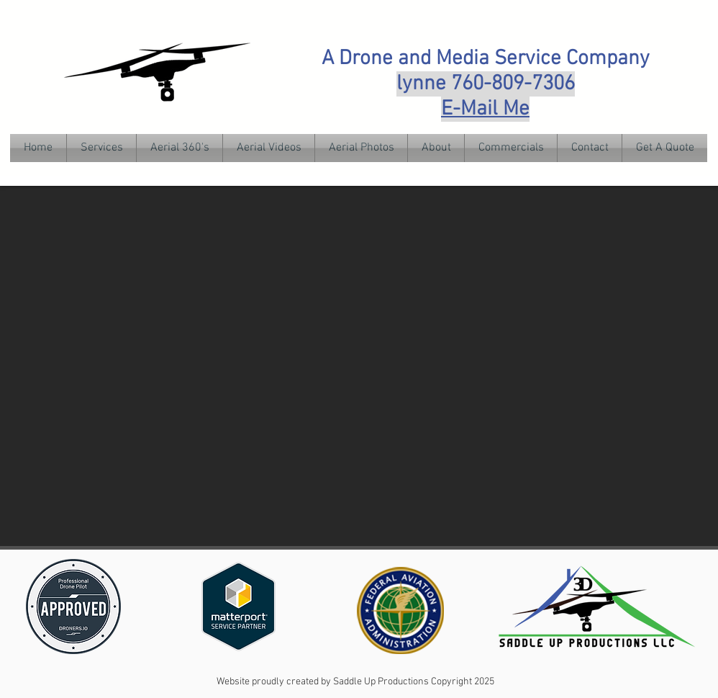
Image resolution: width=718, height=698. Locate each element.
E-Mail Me (485, 109)
